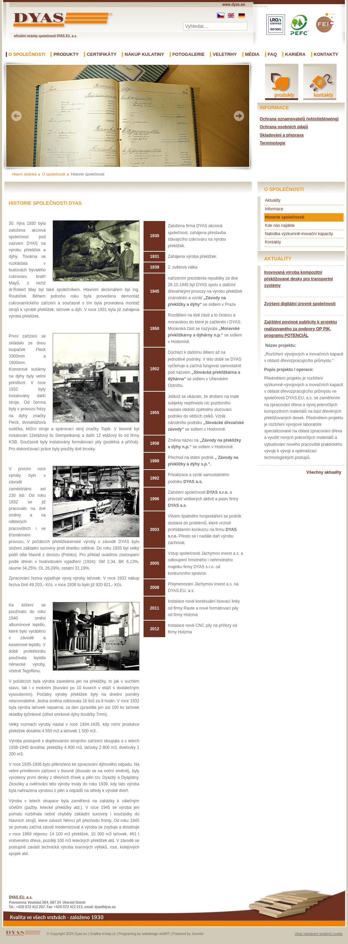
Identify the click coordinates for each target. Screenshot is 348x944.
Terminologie (272, 143)
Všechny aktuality (323, 472)
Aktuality (273, 200)
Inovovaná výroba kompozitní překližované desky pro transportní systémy (298, 279)
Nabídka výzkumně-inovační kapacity (299, 233)
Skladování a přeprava (282, 135)
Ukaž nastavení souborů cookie (319, 934)
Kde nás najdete (280, 225)
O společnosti (27, 54)
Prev (16, 116)
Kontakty (326, 54)
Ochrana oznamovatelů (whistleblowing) (299, 119)
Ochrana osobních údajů (284, 126)
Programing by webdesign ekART (144, 934)
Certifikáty (101, 54)
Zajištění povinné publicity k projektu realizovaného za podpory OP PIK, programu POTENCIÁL (300, 329)
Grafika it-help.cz (103, 934)
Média (252, 54)
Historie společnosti (285, 217)
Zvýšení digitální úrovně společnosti (300, 303)
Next (239, 116)
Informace (274, 209)
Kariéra (295, 54)
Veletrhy (224, 54)
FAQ (272, 54)
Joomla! (198, 934)
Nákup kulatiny (144, 54)
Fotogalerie (188, 54)
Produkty (65, 54)
